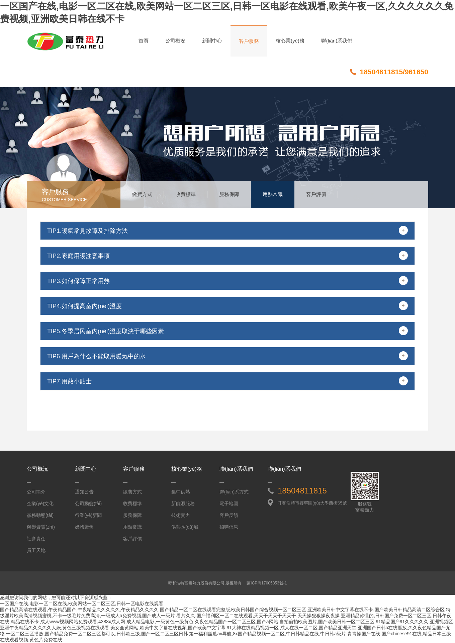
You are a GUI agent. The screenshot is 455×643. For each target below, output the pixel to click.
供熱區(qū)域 (184, 527)
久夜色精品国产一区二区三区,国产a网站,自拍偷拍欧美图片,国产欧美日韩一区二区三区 (284, 621)
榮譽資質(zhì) (41, 527)
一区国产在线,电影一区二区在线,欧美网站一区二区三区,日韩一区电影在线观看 (81, 603)
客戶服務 (249, 41)
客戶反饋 (228, 515)
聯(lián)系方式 (234, 491)
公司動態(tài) (88, 503)
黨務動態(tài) (40, 515)
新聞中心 (212, 40)
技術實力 (180, 515)
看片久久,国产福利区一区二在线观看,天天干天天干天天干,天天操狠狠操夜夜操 (258, 615)
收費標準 (186, 194)
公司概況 (175, 40)
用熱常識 (273, 194)
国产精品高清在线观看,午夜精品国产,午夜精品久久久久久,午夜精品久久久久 (79, 609)
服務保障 (229, 194)
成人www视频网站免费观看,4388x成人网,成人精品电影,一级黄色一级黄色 (116, 621)
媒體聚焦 (84, 527)
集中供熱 (180, 491)
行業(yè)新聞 (88, 515)
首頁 (144, 40)
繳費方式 (142, 194)
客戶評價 (316, 194)
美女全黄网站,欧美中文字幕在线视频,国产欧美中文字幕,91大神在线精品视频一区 (194, 627)
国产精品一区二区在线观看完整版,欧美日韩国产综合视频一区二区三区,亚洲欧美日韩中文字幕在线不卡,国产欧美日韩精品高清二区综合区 (302, 609)
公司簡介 (36, 491)
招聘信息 (228, 527)
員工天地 (36, 550)
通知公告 (84, 491)
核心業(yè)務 (290, 40)
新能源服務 (183, 503)
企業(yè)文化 (40, 503)
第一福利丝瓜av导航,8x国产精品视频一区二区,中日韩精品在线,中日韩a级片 (267, 633)
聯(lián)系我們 (336, 40)
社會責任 (36, 538)
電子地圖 (228, 503)
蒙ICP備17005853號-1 (267, 583)
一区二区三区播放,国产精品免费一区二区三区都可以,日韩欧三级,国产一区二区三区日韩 (97, 633)
